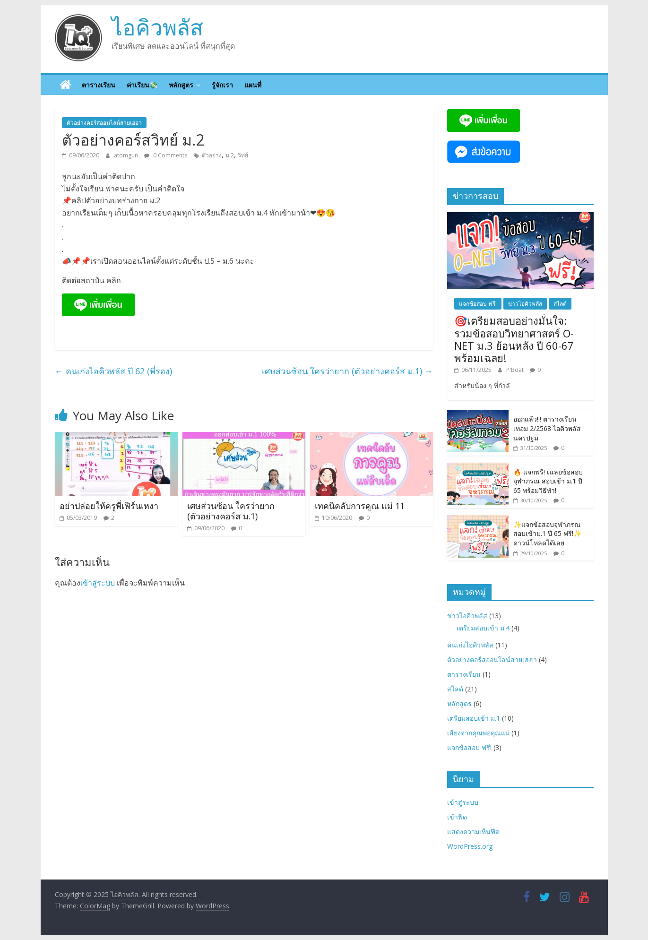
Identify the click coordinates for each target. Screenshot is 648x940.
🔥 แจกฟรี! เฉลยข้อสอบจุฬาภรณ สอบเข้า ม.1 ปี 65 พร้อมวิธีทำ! (548, 481)
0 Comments (165, 155)
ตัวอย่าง (212, 155)
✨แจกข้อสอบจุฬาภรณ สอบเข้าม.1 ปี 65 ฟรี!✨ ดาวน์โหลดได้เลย (547, 533)
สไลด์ (560, 304)
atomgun (126, 155)
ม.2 (229, 155)
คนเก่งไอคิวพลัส (470, 644)
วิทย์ (243, 155)
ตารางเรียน (98, 84)
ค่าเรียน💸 (142, 84)
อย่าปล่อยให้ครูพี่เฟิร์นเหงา (109, 505)
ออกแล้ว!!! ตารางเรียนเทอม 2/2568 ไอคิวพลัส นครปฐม (547, 428)
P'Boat (515, 370)
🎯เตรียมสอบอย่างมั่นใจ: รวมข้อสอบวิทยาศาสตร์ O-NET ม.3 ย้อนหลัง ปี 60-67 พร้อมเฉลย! (514, 339)
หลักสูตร (181, 84)
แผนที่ (252, 84)
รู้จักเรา (222, 84)
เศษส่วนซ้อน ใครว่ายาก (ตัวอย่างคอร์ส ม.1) (347, 371)
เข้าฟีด (457, 816)
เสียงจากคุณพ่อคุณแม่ (478, 732)
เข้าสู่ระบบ (97, 583)
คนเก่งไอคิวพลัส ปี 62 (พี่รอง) (113, 371)
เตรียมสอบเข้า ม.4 (483, 627)
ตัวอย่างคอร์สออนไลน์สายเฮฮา (104, 123)
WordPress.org (469, 846)
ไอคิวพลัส (157, 27)
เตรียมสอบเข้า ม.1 (473, 718)
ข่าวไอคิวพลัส (525, 304)
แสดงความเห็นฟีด (473, 831)
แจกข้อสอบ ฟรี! (478, 304)
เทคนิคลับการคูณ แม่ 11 (360, 505)
